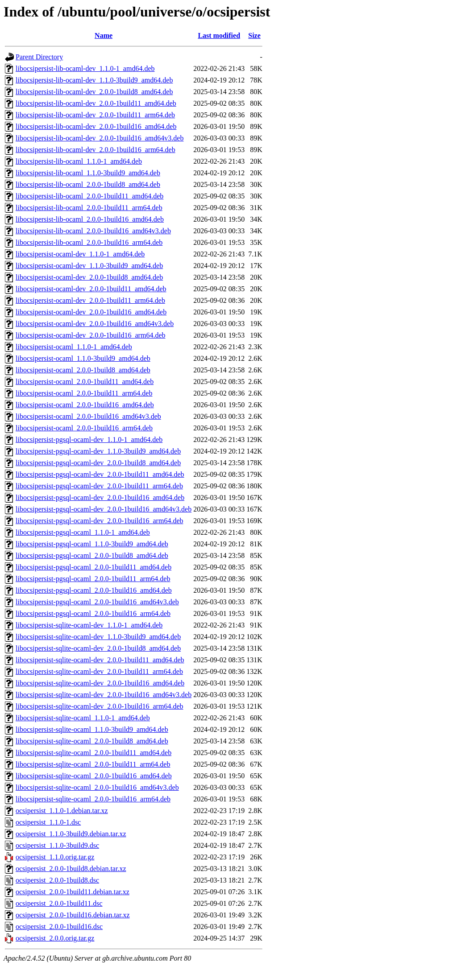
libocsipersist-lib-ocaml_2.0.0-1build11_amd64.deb (89, 196)
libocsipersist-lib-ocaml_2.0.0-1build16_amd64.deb (90, 219)
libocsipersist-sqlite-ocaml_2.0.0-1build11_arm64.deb (93, 764)
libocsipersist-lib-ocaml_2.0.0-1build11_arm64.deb (89, 207)
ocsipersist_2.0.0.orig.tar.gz (55, 938)
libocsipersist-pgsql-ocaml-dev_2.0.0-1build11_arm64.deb (99, 486)
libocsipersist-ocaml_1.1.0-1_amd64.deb (74, 347)
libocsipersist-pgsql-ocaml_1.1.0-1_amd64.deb (83, 532)
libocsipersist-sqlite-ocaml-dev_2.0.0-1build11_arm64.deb (99, 671)
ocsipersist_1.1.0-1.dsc (48, 822)
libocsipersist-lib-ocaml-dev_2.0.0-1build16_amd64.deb (96, 126)
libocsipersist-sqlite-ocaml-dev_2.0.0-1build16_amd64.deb (100, 683)
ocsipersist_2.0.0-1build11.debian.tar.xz (72, 892)
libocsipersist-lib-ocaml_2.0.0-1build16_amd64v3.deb (93, 231)
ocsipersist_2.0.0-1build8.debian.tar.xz (71, 868)
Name (103, 35)
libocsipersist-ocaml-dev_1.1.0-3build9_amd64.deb (89, 265)
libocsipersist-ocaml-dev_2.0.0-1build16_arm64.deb (90, 335)
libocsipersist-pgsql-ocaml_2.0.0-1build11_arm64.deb (93, 578)
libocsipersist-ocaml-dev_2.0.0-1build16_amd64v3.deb (95, 323)
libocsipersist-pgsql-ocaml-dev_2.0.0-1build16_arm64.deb (99, 520)
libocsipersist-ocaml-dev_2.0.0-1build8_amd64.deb (89, 277)
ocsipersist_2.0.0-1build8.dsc (57, 880)
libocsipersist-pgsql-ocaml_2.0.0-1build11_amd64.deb (93, 567)
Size (254, 35)
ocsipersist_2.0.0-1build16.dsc (59, 926)
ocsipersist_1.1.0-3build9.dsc (57, 845)
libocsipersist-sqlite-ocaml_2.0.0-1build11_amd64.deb (93, 752)
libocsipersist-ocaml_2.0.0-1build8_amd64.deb (83, 370)
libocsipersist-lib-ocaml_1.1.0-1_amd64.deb (79, 161)
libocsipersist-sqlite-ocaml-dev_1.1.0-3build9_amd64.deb (98, 636)
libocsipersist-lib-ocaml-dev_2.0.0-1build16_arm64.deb (95, 149)
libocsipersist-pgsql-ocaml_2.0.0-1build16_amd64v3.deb (97, 602)
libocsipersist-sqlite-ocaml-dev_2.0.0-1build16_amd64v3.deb (103, 694)
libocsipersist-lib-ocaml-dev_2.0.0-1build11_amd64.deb (96, 103)
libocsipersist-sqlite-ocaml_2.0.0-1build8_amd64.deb (92, 741)
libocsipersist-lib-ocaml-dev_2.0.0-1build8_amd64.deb (94, 91)
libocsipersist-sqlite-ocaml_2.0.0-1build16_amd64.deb (94, 776)
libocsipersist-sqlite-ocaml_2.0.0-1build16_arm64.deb (93, 799)
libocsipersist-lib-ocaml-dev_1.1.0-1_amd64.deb (85, 68)
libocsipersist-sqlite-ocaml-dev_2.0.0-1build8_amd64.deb (98, 648)
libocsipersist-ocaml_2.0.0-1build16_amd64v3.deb (88, 416)
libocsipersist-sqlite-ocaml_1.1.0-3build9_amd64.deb (92, 729)
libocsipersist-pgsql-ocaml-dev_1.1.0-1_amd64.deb (89, 439)
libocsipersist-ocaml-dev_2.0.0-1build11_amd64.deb (91, 289)
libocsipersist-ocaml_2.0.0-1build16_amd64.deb (85, 405)
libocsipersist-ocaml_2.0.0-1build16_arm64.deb (84, 428)
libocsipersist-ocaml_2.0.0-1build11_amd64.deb (85, 381)
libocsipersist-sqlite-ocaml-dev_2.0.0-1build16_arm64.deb (99, 706)
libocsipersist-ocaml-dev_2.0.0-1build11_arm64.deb (90, 300)
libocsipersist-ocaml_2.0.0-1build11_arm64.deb (84, 393)
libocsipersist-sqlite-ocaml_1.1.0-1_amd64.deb (83, 718)
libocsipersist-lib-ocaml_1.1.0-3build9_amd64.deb (88, 173)
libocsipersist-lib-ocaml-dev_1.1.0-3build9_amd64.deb (94, 80)
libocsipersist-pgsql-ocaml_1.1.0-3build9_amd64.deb (92, 544)
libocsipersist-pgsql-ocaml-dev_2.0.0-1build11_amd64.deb (100, 474)
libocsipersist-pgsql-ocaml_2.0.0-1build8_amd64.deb (92, 555)
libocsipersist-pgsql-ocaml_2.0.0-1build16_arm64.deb (93, 613)
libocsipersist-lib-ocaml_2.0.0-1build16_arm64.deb (89, 242)
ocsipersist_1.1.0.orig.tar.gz (55, 857)
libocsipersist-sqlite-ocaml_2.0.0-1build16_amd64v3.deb (97, 787)
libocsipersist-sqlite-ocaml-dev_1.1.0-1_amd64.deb (89, 625)
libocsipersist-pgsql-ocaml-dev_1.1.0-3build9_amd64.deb (98, 451)
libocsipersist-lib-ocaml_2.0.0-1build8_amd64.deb (88, 184)
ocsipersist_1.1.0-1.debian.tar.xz (62, 810)
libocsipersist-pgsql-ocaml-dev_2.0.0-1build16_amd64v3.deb (103, 509)
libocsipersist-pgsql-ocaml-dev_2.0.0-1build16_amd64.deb (100, 497)
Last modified (219, 35)
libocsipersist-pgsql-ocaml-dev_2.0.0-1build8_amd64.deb (98, 462)
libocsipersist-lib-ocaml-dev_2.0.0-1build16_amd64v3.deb (99, 138)
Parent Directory (39, 57)
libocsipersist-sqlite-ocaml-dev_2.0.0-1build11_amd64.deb (100, 660)
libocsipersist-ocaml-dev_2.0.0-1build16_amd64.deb (91, 312)
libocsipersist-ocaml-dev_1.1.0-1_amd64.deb (80, 254)
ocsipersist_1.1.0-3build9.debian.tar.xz (71, 834)
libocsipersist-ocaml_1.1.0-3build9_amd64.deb (83, 358)
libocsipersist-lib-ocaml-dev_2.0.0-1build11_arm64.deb (95, 115)
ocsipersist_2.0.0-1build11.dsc (59, 903)
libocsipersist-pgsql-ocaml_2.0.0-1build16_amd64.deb (94, 590)
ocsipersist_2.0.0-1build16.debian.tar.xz (73, 915)
